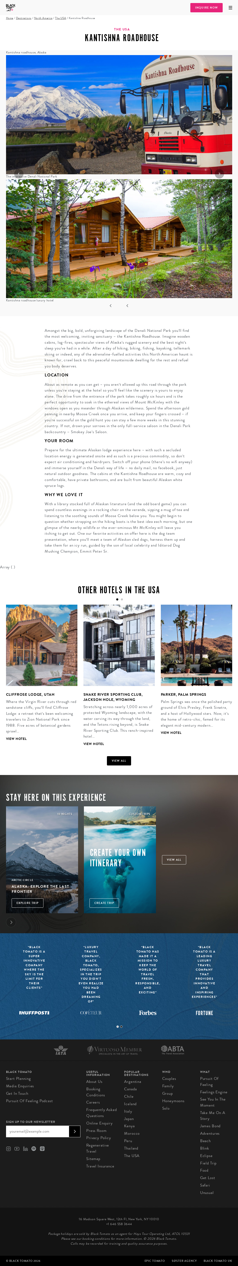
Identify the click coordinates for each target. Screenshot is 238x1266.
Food (204, 1170)
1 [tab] (117, 1026)
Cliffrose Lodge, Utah (30, 694)
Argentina (132, 1082)
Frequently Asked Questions (101, 1113)
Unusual (207, 1193)
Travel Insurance (100, 1166)
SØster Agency (184, 1261)
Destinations (23, 18)
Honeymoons (173, 1101)
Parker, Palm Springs (183, 694)
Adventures (210, 1133)
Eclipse (206, 1156)
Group (167, 1093)
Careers (93, 1102)
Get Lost (207, 1178)
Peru (128, 1141)
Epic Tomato (155, 1261)
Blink (204, 1148)
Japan (129, 1119)
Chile (128, 1096)
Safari (205, 1185)
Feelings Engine (214, 1092)
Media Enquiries (20, 1086)
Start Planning (18, 1078)
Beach (205, 1141)
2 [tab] (121, 1026)
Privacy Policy (98, 1138)
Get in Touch (17, 1093)
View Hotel (16, 738)
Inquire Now (206, 8)
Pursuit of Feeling (209, 1082)
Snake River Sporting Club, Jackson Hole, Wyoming (113, 697)
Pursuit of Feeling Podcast (29, 1101)
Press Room (96, 1131)
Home (9, 18)
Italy (128, 1111)
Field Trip (208, 1163)
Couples (169, 1078)
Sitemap (93, 1159)
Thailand (131, 1148)
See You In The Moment (213, 1102)
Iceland (130, 1104)
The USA (60, 18)
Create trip (104, 903)
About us (94, 1082)
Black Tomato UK (218, 1261)
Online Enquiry (99, 1123)
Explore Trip (28, 903)
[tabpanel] (38, 676)
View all (119, 761)
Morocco (132, 1133)
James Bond (210, 1126)
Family (168, 1086)
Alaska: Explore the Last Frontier (40, 889)
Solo (166, 1108)
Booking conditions (95, 1092)
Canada (130, 1089)
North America (43, 18)
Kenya (129, 1126)
